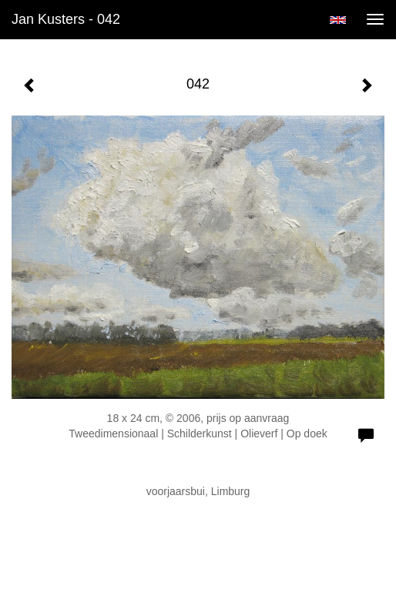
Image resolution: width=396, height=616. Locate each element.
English (338, 20)
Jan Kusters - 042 (66, 19)
